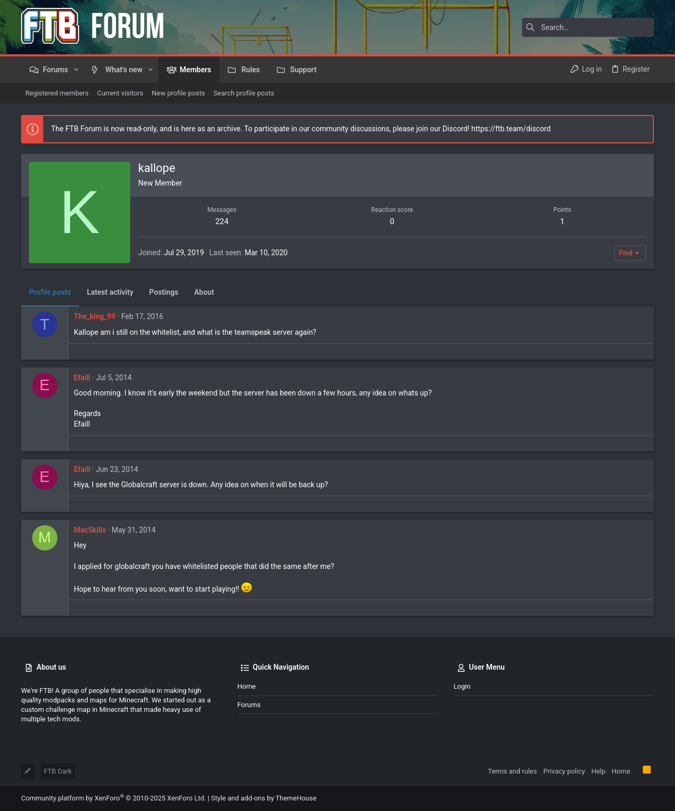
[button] (76, 69)
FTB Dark (58, 771)
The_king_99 (94, 316)
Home (246, 686)
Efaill (82, 377)
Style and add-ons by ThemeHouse (263, 798)
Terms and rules (512, 771)
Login (462, 686)
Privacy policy (564, 771)
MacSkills (90, 530)
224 (221, 221)
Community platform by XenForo (113, 798)
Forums (249, 705)
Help (598, 771)
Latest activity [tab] (110, 292)
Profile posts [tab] (50, 292)
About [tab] (204, 292)
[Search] (588, 27)
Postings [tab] (163, 292)
